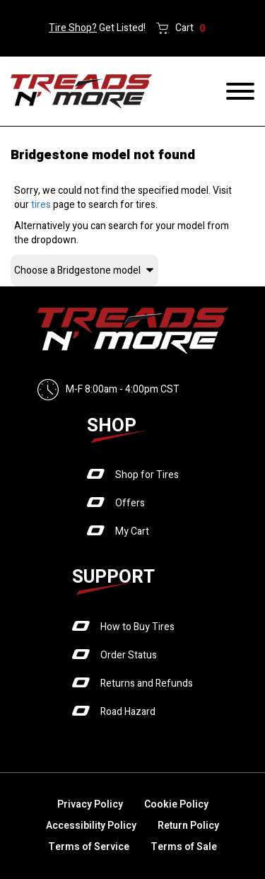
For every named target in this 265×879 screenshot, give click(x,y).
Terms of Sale (184, 846)
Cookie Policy (176, 804)
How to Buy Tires (137, 626)
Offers (130, 503)
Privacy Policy (90, 804)
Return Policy (188, 825)
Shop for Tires (147, 474)
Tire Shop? (73, 28)
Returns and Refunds (146, 683)
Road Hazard (127, 711)
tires (41, 204)
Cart (190, 28)
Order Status (128, 655)
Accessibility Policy (91, 825)
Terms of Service (88, 846)
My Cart (132, 531)
